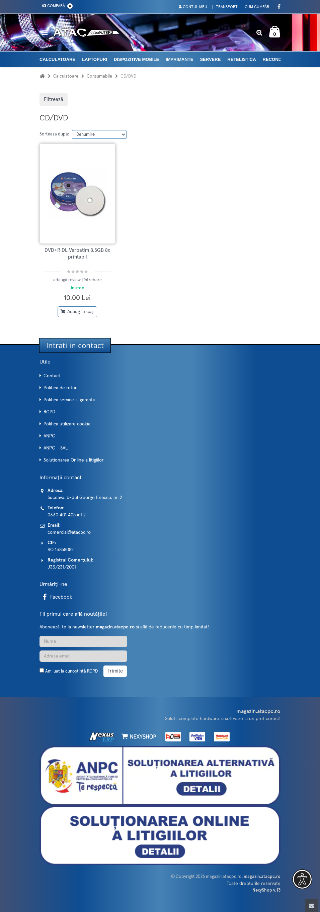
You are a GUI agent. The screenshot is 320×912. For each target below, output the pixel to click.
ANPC (49, 436)
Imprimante (179, 59)
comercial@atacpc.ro (69, 532)
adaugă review (67, 280)
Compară (56, 6)
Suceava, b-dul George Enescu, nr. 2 (85, 497)
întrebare (93, 280)
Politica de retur (60, 388)
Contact (52, 376)
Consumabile (99, 76)
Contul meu (193, 7)
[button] (302, 879)
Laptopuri (94, 59)
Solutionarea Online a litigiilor (73, 460)
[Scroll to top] (311, 905)
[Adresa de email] (83, 656)
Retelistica (241, 59)
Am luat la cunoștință (71, 671)
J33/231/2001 (62, 567)
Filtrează (53, 99)
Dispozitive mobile (136, 59)
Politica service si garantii (69, 400)
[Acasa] (42, 76)
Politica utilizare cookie (67, 424)
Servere (210, 59)
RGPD (49, 412)
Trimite (115, 671)
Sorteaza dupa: (54, 134)
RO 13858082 (61, 549)
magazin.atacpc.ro (224, 877)
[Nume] (83, 641)
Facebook (56, 597)
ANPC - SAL (56, 448)
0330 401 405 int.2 (67, 515)
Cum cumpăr (257, 7)
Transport (227, 7)
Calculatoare (57, 59)
